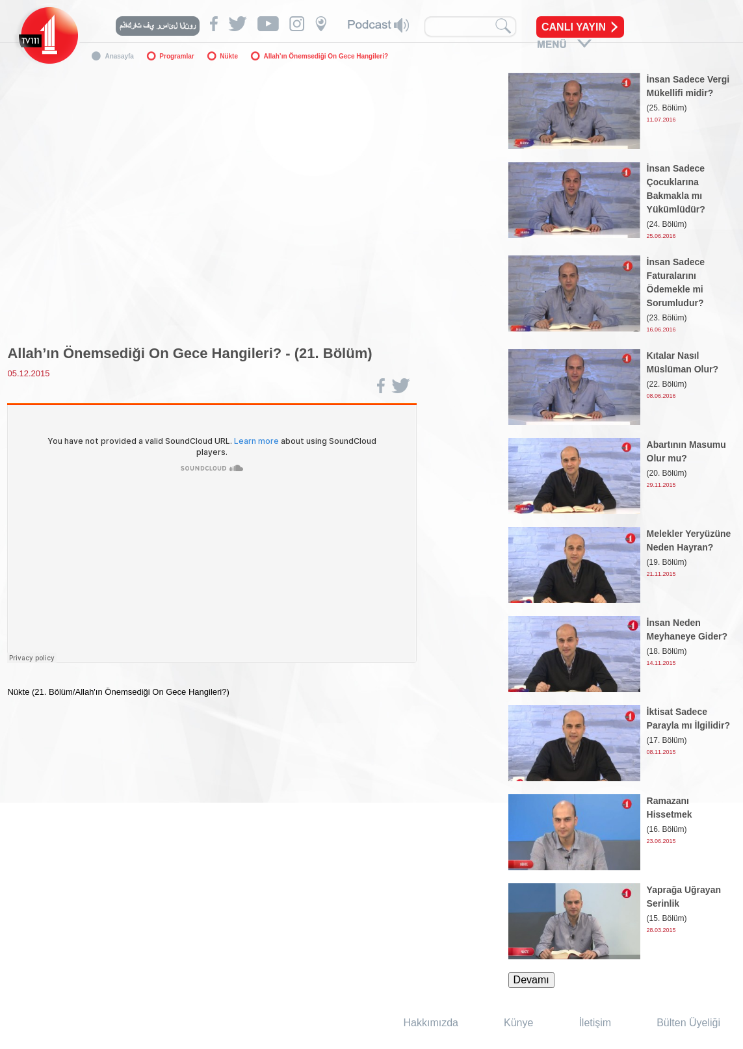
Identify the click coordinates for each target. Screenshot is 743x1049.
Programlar (176, 56)
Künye (518, 1022)
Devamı (531, 979)
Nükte (229, 56)
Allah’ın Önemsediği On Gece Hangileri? (325, 56)
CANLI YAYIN (573, 26)
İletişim (595, 1022)
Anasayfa (119, 56)
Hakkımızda (431, 1022)
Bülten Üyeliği (688, 1022)
